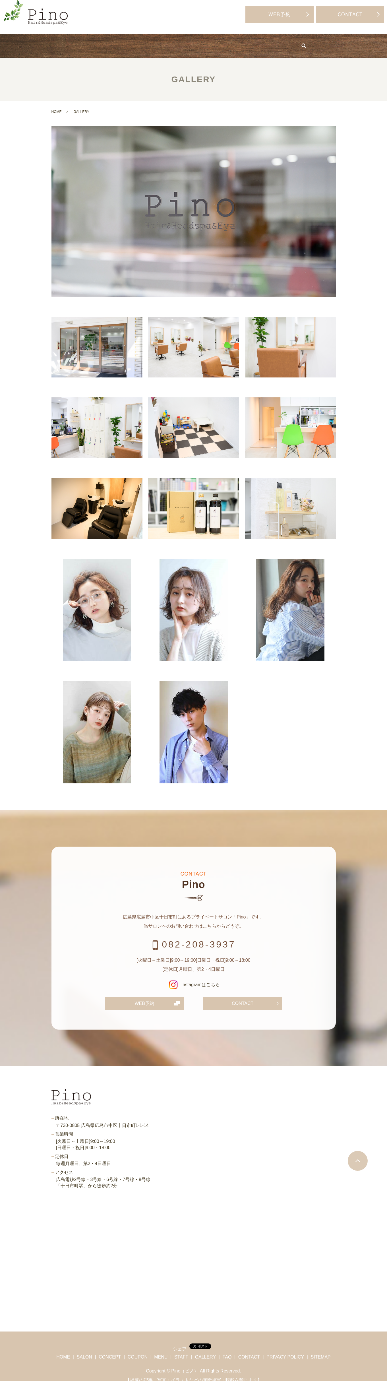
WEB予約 (144, 995)
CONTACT (242, 995)
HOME (45, 41)
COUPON (155, 41)
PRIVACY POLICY (285, 1349)
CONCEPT (115, 41)
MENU (189, 41)
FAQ (323, 41)
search (346, 42)
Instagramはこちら (193, 976)
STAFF (222, 41)
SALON (78, 41)
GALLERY (258, 41)
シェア (180, 1341)
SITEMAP (321, 1349)
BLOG (293, 41)
